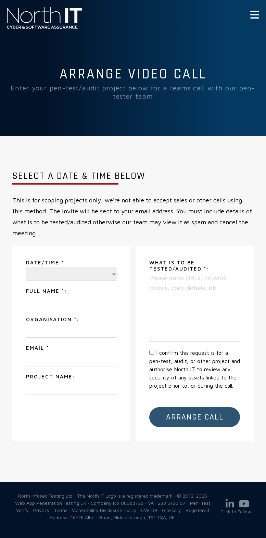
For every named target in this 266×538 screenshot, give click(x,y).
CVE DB (149, 510)
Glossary (171, 510)
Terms (60, 510)
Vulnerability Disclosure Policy (104, 510)
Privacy (41, 510)
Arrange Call (195, 417)
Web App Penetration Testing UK (44, 27)
